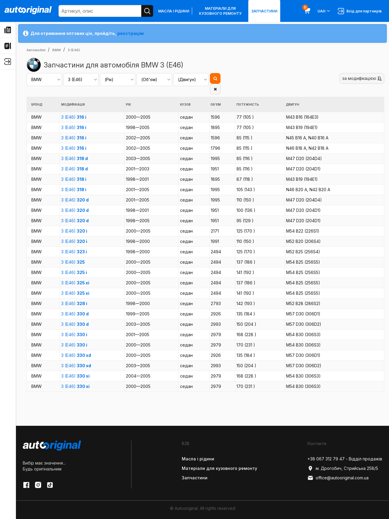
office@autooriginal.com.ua (338, 478)
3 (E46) (73, 117)
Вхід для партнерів (360, 11)
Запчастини (264, 11)
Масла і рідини (173, 11)
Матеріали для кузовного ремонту (220, 11)
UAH (324, 11)
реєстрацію (130, 33)
